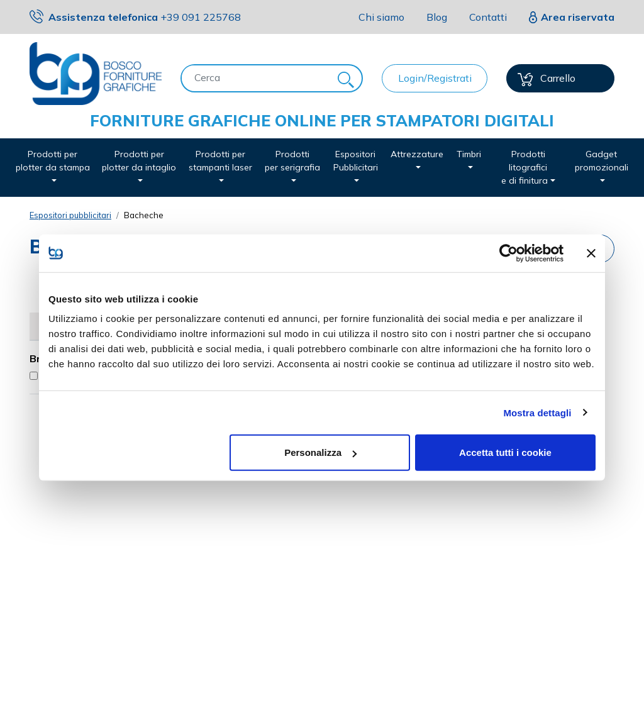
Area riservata (577, 17)
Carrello (546, 79)
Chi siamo (381, 17)
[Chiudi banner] (591, 252)
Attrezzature (417, 154)
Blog (436, 17)
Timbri (469, 154)
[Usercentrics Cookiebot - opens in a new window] (508, 252)
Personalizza (320, 452)
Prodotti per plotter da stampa (53, 160)
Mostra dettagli (537, 412)
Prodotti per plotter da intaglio (139, 160)
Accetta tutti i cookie (505, 452)
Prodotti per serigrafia (292, 160)
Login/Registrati (435, 78)
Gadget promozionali (601, 160)
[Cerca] (256, 77)
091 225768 (200, 17)
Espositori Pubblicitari (355, 160)
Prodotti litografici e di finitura (524, 167)
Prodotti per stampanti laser (220, 160)
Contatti (488, 17)
